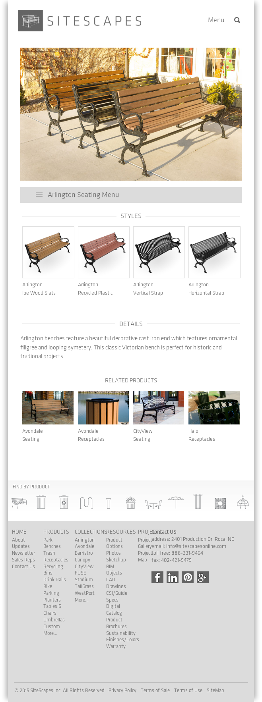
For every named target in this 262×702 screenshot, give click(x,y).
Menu (216, 20)
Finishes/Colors (122, 639)
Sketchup (116, 559)
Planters (52, 600)
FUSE (80, 573)
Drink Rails (54, 579)
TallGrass (84, 586)
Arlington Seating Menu (83, 194)
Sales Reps (23, 559)
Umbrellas (54, 619)
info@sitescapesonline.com (196, 546)
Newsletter (23, 553)
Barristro (84, 553)
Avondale (84, 546)
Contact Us (23, 566)
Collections (91, 531)
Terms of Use (188, 690)
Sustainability (121, 633)
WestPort (85, 593)
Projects (149, 531)
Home (19, 531)
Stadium (84, 579)
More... (50, 633)
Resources (121, 531)
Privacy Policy (122, 690)
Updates (21, 546)
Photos (113, 553)
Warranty (116, 646)
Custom (51, 626)
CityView (84, 566)
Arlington (85, 540)
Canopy (82, 559)
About (18, 540)
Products (56, 531)
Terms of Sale (155, 690)
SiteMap (215, 690)
